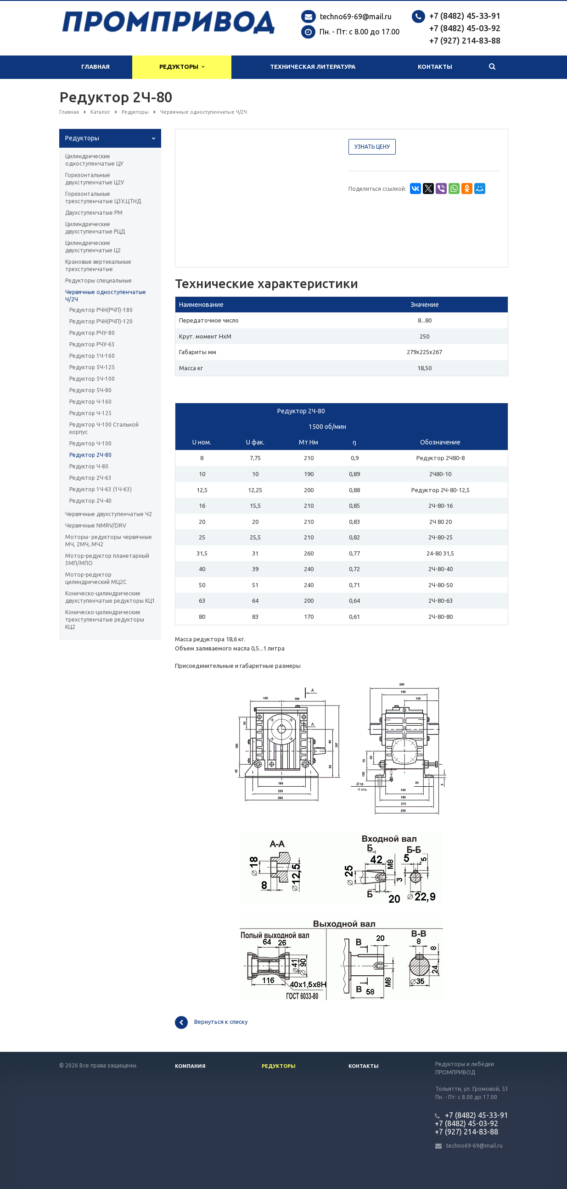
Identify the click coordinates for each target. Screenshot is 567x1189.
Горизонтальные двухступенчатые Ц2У (94, 178)
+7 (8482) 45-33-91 (464, 15)
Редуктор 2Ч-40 (90, 501)
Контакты (435, 66)
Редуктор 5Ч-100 (92, 379)
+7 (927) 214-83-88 (464, 40)
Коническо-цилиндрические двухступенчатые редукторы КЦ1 (110, 597)
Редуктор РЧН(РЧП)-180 (101, 310)
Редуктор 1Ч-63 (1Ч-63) (100, 489)
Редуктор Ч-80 (88, 466)
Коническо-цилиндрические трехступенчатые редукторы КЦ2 (104, 619)
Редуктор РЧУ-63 (92, 344)
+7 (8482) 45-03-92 (464, 28)
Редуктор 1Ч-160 (92, 356)
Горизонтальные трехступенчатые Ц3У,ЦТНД (103, 197)
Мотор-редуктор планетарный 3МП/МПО (107, 559)
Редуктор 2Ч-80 (90, 455)
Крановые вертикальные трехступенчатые (98, 265)
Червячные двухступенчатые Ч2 (108, 514)
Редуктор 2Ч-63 (90, 478)
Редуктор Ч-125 (90, 413)
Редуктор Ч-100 (90, 443)
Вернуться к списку (211, 1022)
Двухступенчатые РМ (94, 213)
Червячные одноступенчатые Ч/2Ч (105, 295)
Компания (190, 1066)
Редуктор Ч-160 (90, 402)
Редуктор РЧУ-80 (92, 333)
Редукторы (181, 66)
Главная (95, 66)
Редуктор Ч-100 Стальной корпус (104, 428)
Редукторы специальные (98, 280)
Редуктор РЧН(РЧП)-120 (101, 321)
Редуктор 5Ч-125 (92, 367)
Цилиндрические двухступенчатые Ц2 (93, 246)
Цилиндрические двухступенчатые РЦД (95, 227)
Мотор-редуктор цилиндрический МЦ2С (95, 578)
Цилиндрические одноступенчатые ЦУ (94, 160)
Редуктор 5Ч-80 (90, 390)
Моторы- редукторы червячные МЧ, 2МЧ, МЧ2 (108, 540)
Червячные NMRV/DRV (95, 525)
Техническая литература (313, 66)
